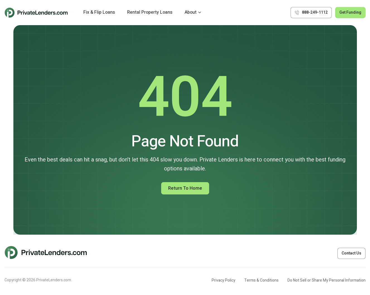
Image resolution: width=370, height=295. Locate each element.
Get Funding (350, 12)
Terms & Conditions (261, 280)
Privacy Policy (223, 280)
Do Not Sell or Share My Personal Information (326, 280)
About (191, 12)
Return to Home (185, 188)
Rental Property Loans (149, 12)
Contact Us (351, 253)
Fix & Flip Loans (99, 12)
